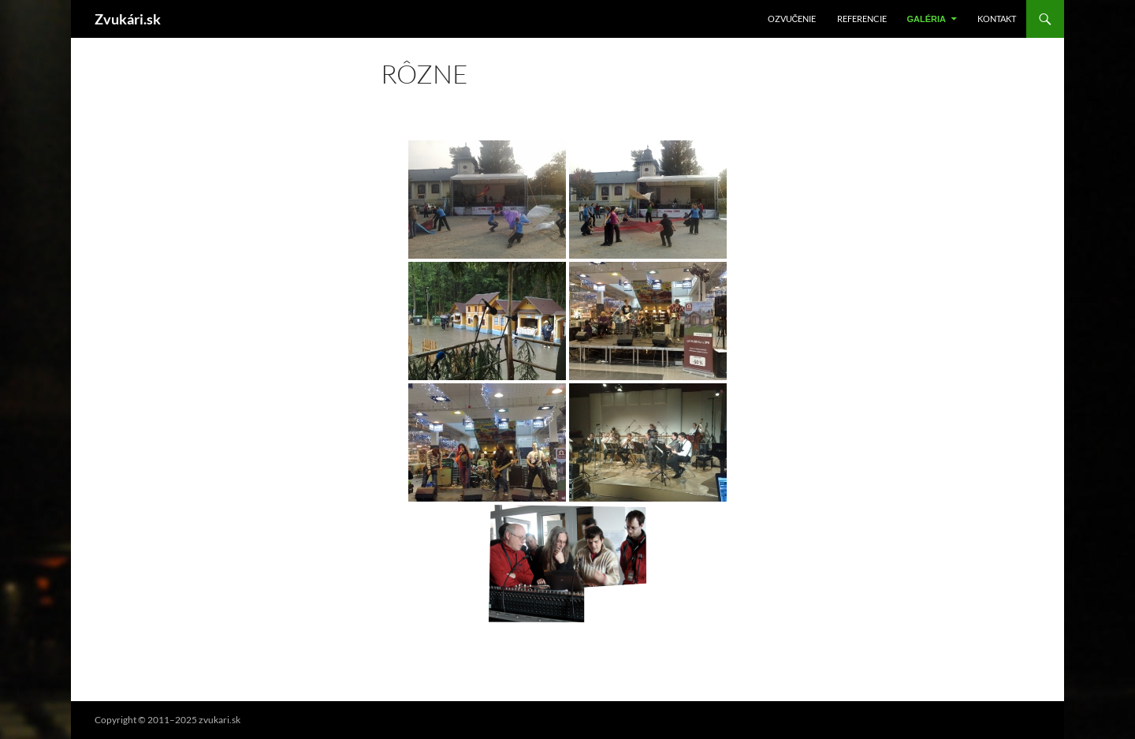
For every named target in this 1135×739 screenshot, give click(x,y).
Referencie (862, 18)
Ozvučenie (792, 18)
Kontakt (996, 18)
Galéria (927, 19)
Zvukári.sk (128, 19)
